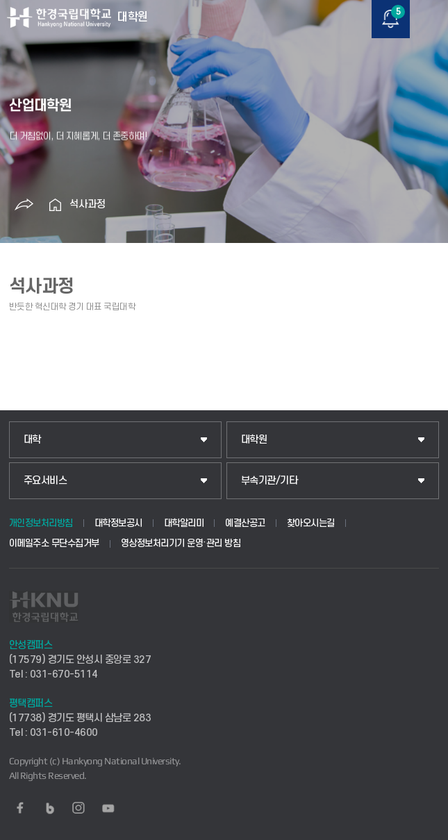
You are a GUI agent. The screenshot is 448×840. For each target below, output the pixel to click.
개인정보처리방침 (41, 523)
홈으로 (55, 204)
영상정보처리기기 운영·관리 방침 (181, 543)
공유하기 (24, 204)
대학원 (254, 440)
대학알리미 (184, 523)
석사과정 (87, 204)
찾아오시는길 (311, 523)
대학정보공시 (118, 523)
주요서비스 (45, 481)
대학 (32, 440)
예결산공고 (245, 523)
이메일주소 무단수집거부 (54, 543)
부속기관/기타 (269, 481)
